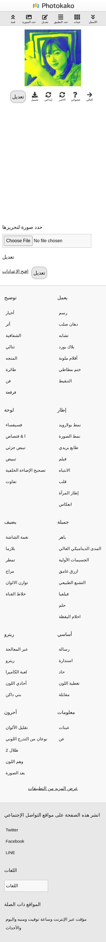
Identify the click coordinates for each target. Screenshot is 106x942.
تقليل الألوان (17, 727)
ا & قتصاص (15, 436)
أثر (8, 324)
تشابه (63, 335)
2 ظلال (12, 750)
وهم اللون (14, 761)
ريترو (10, 660)
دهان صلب (68, 324)
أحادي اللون (16, 683)
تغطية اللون (69, 683)
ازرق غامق (68, 571)
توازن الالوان (17, 582)
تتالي (10, 346)
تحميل (34, 96)
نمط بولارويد (70, 424)
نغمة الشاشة (17, 537)
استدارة (66, 660)
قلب (62, 481)
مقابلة (64, 694)
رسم (63, 312)
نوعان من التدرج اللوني (26, 738)
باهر (62, 537)
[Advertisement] (53, 162)
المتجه (11, 358)
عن (61, 738)
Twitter (12, 829)
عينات (77, 19)
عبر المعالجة (17, 649)
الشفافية (13, 335)
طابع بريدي (68, 447)
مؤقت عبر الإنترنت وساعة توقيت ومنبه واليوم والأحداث (46, 923)
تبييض (11, 458)
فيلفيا (64, 593)
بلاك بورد (66, 346)
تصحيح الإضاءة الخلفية (26, 470)
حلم (62, 605)
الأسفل (93, 19)
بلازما (10, 548)
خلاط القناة (16, 593)
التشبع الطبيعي (72, 582)
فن (8, 380)
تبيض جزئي (15, 447)
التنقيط (65, 380)
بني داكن (13, 694)
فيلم (62, 458)
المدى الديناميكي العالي (80, 548)
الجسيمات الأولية (74, 559)
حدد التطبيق (61, 19)
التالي (89, 96)
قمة (13, 19)
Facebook (15, 841)
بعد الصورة (15, 772)
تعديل (45, 19)
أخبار (10, 312)
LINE (10, 852)
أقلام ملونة (68, 358)
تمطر (10, 559)
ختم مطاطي (70, 369)
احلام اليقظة (70, 616)
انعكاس (65, 504)
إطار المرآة (69, 492)
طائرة (11, 369)
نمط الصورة (69, 436)
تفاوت (11, 481)
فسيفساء (14, 424)
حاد (62, 671)
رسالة (64, 649)
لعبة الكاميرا (16, 671)
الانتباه (64, 470)
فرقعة (11, 392)
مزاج (10, 571)
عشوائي (76, 96)
